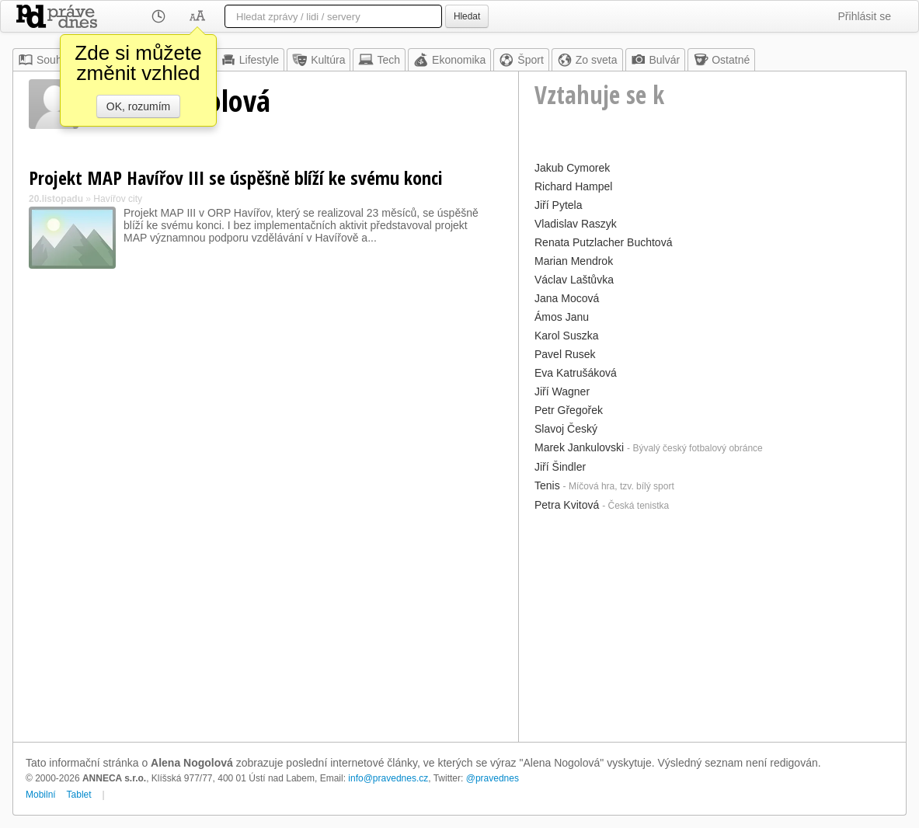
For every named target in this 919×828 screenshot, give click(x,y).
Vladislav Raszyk (575, 223)
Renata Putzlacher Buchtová (603, 242)
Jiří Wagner (562, 391)
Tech (379, 60)
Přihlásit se (864, 16)
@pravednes (492, 778)
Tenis (547, 485)
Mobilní (41, 794)
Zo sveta (587, 60)
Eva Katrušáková (575, 373)
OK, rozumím (138, 106)
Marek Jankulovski (579, 447)
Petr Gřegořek (568, 410)
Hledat (467, 16)
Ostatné (721, 60)
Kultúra (318, 60)
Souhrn (44, 60)
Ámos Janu (561, 317)
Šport (521, 60)
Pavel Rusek (565, 354)
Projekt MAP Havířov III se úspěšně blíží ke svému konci (236, 177)
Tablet (79, 794)
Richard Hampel (573, 186)
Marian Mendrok (573, 261)
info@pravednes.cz (388, 778)
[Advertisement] (712, 625)
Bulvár (656, 60)
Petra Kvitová (566, 505)
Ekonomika (449, 60)
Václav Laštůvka (574, 279)
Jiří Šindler (560, 467)
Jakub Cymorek (572, 168)
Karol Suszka (566, 335)
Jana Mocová (566, 298)
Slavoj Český (565, 429)
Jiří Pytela (558, 205)
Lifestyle (250, 60)
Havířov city (117, 198)
